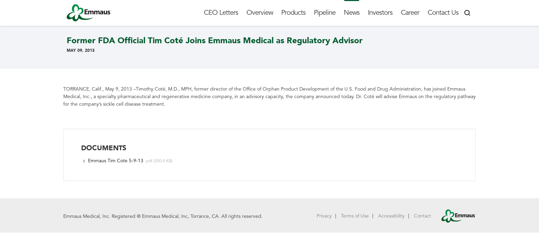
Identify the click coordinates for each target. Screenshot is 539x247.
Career (410, 13)
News (352, 13)
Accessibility (391, 216)
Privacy (324, 216)
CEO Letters (221, 13)
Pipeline (325, 13)
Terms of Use (355, 216)
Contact (422, 216)
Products (293, 13)
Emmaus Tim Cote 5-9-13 (115, 161)
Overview (259, 13)
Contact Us (443, 13)
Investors (380, 13)
